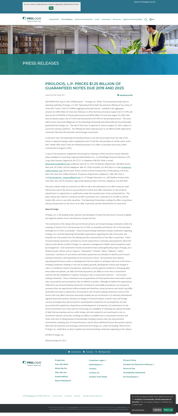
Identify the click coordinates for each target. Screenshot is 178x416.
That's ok (168, 410)
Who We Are (61, 376)
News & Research (63, 384)
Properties (60, 364)
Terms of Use (129, 372)
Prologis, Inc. (31, 399)
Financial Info (54, 19)
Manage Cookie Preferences (92, 399)
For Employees (131, 380)
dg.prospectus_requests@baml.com (64, 181)
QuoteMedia (73, 410)
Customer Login (97, 364)
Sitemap (77, 399)
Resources (117, 19)
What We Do (61, 372)
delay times (122, 410)
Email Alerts (76, 355)
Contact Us (94, 376)
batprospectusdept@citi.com (57, 167)
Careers (92, 372)
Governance (106, 19)
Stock (97, 19)
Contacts (89, 355)
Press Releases (67, 19)
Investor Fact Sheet (98, 380)
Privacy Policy (129, 364)
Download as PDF (125, 98)
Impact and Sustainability (132, 19)
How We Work (61, 368)
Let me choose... (138, 410)
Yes (51, 8)
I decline (157, 410)
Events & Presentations (84, 19)
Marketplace (96, 368)
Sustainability (61, 380)
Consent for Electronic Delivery (139, 368)
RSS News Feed (104, 355)
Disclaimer (68, 399)
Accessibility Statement (134, 376)
